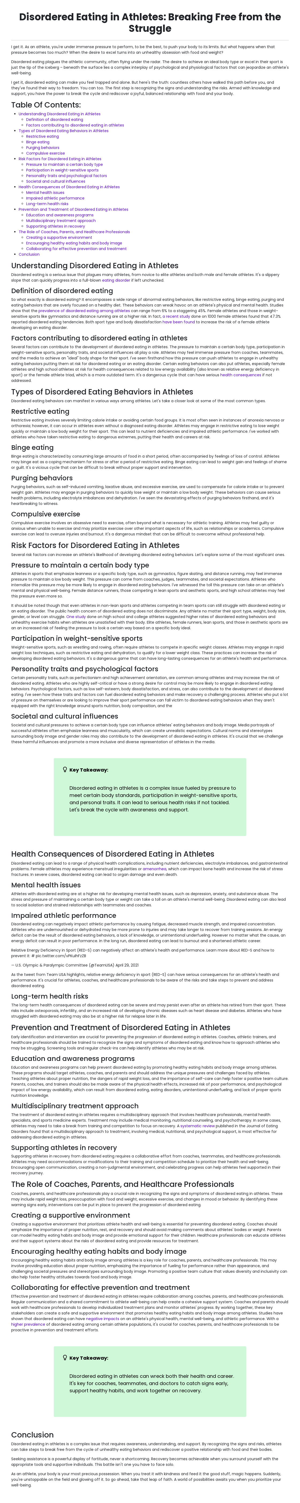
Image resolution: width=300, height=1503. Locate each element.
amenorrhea (154, 869)
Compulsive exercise (45, 153)
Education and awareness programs (60, 215)
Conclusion (29, 254)
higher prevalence (28, 1324)
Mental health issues (45, 192)
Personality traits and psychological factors (66, 175)
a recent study (176, 316)
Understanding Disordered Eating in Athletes (60, 114)
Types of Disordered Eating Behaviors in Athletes (64, 130)
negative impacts (102, 1318)
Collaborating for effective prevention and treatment (76, 248)
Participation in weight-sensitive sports (62, 170)
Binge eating (37, 142)
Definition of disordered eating (54, 119)
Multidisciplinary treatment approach (61, 220)
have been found (179, 322)
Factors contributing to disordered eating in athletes (75, 125)
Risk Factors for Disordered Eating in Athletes (60, 159)
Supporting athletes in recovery (55, 226)
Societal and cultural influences (55, 181)
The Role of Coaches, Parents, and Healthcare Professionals (74, 232)
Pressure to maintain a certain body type (64, 164)
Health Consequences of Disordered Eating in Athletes (69, 187)
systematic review (197, 1126)
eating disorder (116, 280)
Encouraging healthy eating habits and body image (74, 243)
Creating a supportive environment (59, 237)
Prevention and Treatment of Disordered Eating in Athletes (73, 209)
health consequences (240, 375)
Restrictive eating (42, 136)
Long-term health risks (47, 203)
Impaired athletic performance (55, 198)
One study (76, 616)
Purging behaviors (42, 147)
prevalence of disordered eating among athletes (84, 310)
